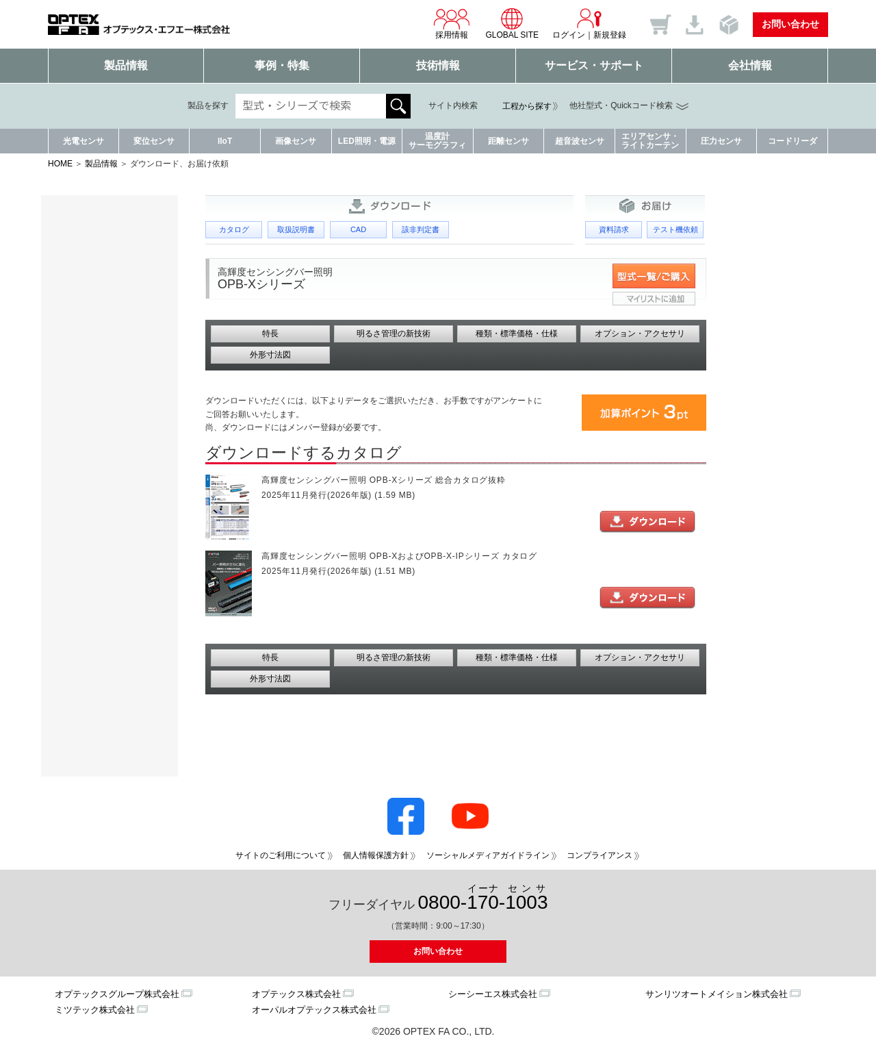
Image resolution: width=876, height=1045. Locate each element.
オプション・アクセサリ (640, 333)
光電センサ (83, 141)
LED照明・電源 (367, 141)
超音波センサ (579, 141)
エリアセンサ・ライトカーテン (650, 140)
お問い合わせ (790, 23)
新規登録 (609, 35)
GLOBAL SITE (512, 23)
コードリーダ (792, 141)
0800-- (483, 898)
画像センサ (295, 141)
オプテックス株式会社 (296, 994)
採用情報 (452, 23)
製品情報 (126, 65)
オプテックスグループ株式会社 (117, 994)
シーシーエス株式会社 (492, 994)
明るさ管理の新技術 (393, 333)
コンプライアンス (599, 855)
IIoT (225, 141)
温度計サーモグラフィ (437, 140)
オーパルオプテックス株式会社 (314, 1010)
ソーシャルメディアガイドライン (488, 855)
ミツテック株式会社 (95, 1010)
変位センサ (154, 141)
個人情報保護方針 (376, 855)
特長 (270, 333)
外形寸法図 (270, 355)
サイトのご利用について (280, 855)
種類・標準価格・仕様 (517, 333)
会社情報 (750, 65)
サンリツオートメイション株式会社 (716, 994)
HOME (60, 163)
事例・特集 (282, 65)
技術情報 (438, 65)
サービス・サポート (594, 65)
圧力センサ (721, 141)
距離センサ (508, 141)
